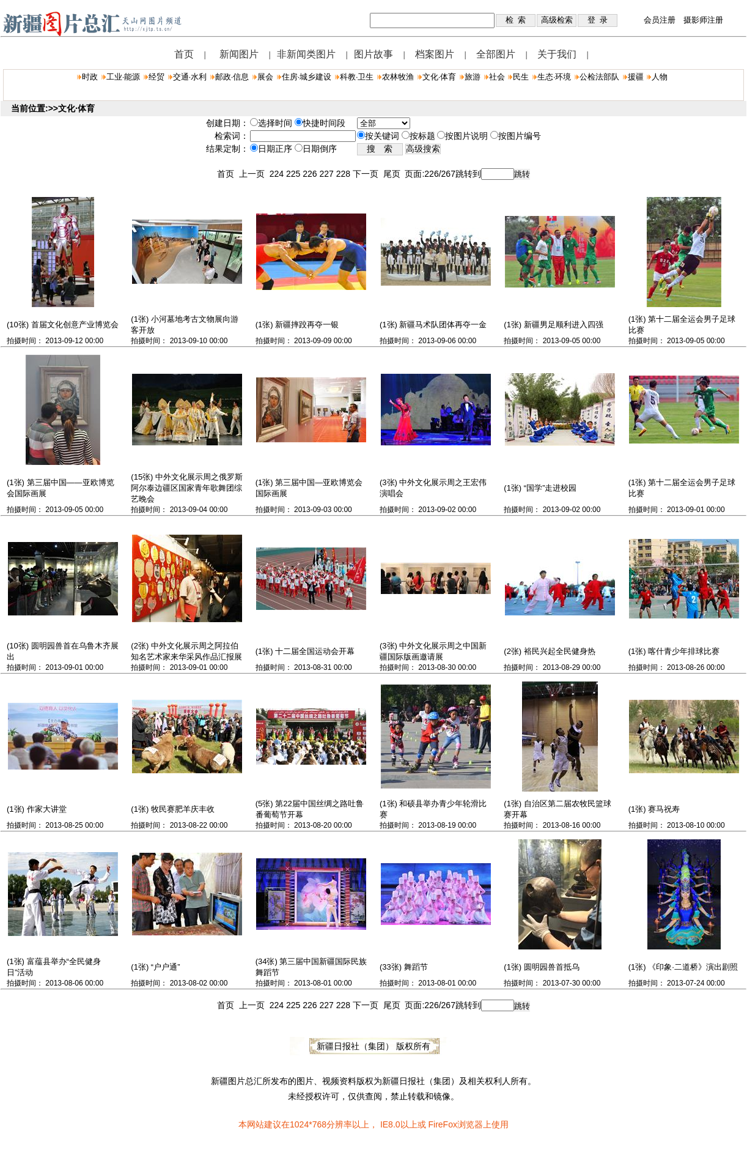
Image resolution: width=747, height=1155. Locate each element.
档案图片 (434, 54)
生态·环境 (554, 76)
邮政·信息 (232, 76)
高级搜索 (423, 149)
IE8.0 (390, 1124)
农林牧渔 (398, 76)
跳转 (522, 174)
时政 (90, 76)
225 (294, 174)
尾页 (394, 174)
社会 (497, 76)
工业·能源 (123, 76)
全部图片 (495, 54)
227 (327, 174)
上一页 (254, 174)
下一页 (368, 174)
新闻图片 (239, 54)
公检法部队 (599, 76)
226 (311, 174)
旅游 (472, 76)
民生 (521, 76)
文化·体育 (439, 76)
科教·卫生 (357, 76)
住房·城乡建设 (307, 76)
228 (344, 174)
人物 (660, 76)
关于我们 (556, 54)
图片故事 (373, 54)
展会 (265, 76)
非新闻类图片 (306, 54)
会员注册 (659, 19)
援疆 (636, 76)
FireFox (442, 1124)
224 (278, 174)
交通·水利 (190, 76)
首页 (184, 54)
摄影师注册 (703, 19)
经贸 (156, 76)
